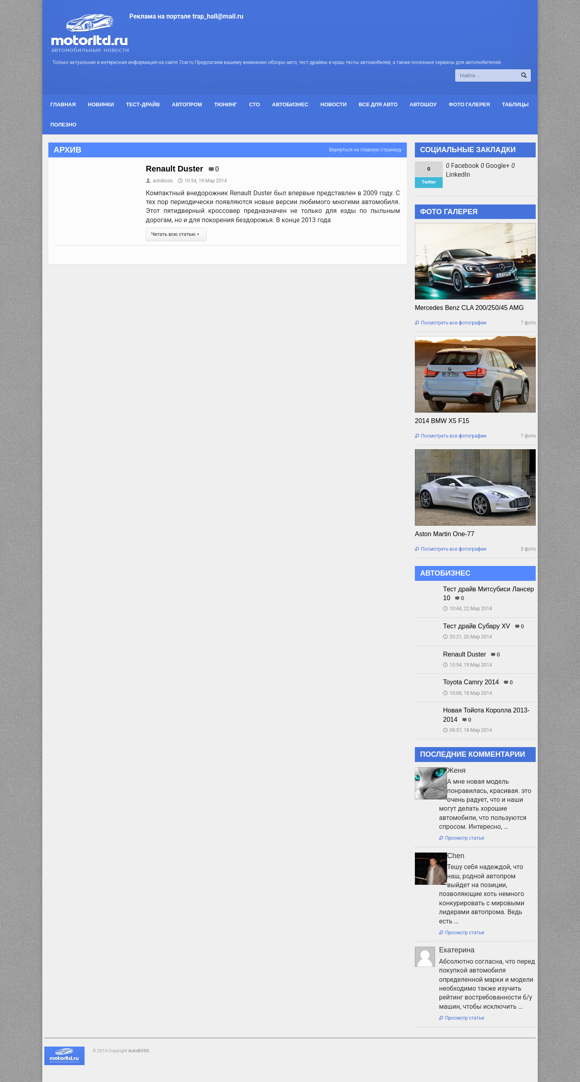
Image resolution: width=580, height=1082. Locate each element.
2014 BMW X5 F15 (442, 420)
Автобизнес (290, 104)
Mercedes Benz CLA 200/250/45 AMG (469, 307)
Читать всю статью (176, 234)
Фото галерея (469, 104)
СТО (254, 104)
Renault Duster (174, 168)
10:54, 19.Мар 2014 (202, 181)
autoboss (159, 181)
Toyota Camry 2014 (471, 682)
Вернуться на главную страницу (365, 150)
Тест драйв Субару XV (476, 626)
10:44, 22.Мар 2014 (467, 608)
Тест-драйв (143, 104)
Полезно (63, 124)
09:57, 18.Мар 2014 (467, 730)
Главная (63, 104)
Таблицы (515, 104)
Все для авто (378, 104)
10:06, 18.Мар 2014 (467, 693)
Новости (334, 104)
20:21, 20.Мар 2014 (467, 637)
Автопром (187, 104)
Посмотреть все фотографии (451, 323)
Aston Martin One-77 (444, 534)
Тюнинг (225, 104)
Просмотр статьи (461, 838)
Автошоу (423, 104)
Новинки (101, 104)
